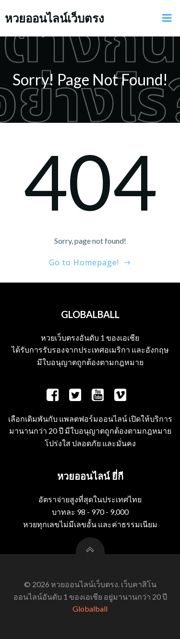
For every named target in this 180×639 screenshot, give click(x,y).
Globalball (90, 608)
